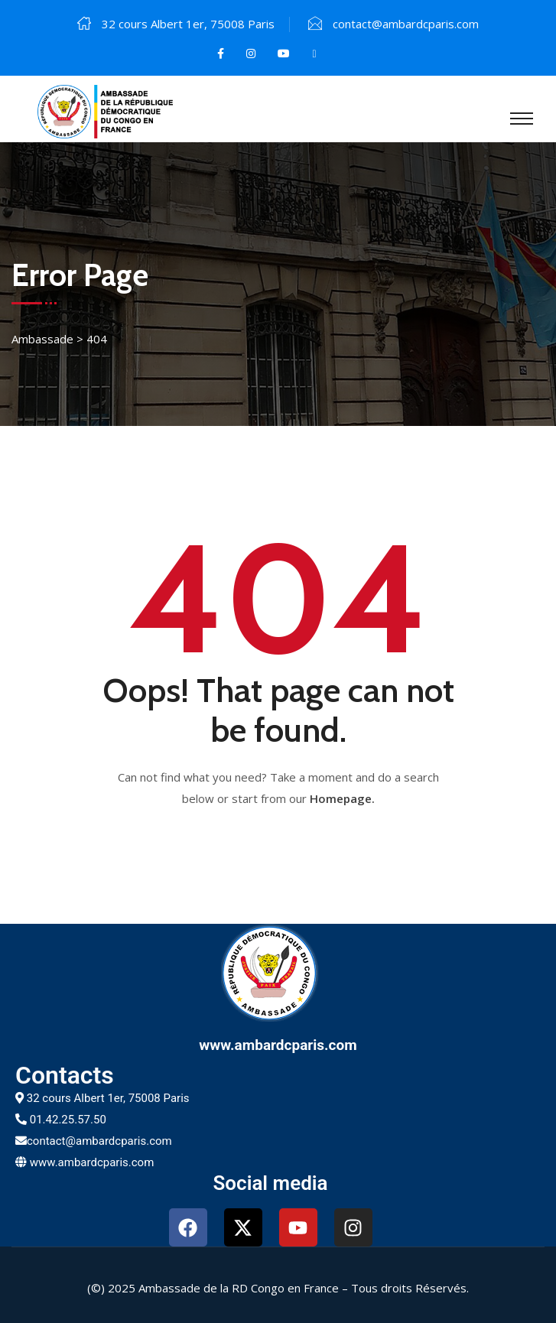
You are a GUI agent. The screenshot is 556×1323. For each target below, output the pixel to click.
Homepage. (342, 798)
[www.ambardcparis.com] (278, 973)
